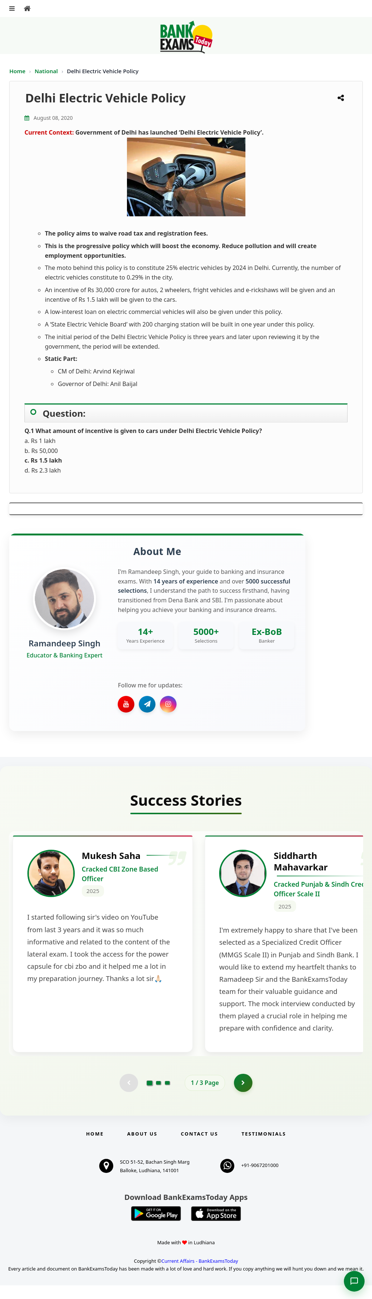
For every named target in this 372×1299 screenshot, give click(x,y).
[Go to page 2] (158, 1096)
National (46, 71)
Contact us (199, 1147)
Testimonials (263, 1147)
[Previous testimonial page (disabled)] (129, 1096)
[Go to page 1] (149, 1096)
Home (17, 71)
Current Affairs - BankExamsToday (199, 1274)
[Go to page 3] (167, 1096)
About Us (142, 1147)
